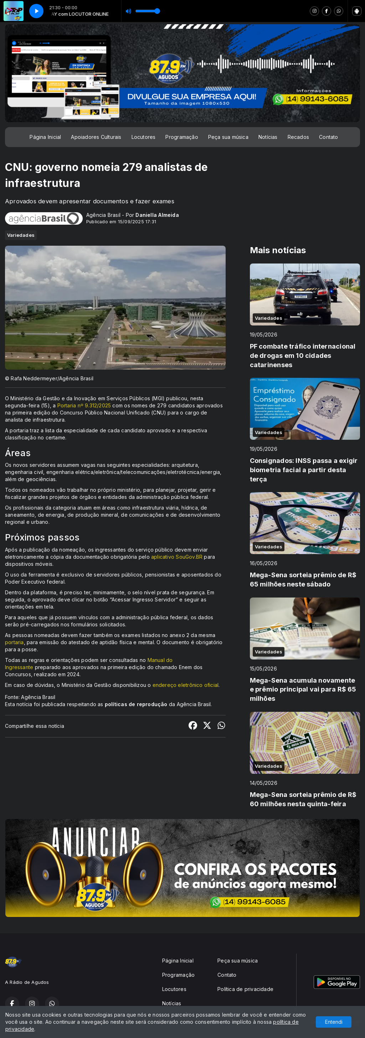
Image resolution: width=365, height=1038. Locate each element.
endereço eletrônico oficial (186, 685)
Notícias (268, 137)
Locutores (144, 137)
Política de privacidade (245, 989)
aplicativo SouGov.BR (176, 557)
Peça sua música (228, 137)
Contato (328, 137)
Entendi (334, 1022)
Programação (181, 137)
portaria (14, 642)
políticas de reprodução (136, 704)
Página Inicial (45, 137)
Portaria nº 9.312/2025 (84, 405)
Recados (298, 137)
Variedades (21, 235)
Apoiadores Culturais (96, 137)
